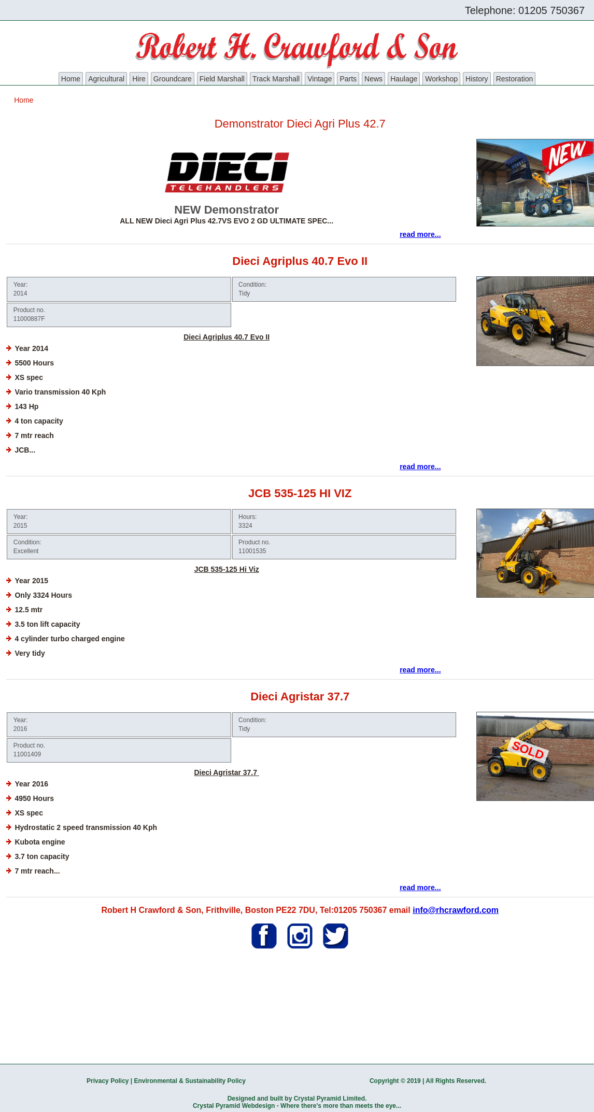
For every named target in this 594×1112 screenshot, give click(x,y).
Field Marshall (222, 79)
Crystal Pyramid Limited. (330, 1098)
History (476, 79)
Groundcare (172, 79)
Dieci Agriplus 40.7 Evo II (299, 261)
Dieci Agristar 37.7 (299, 696)
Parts (348, 79)
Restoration (514, 79)
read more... (420, 234)
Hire (139, 79)
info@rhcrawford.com (456, 910)
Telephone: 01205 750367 (525, 10)
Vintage (319, 79)
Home (70, 79)
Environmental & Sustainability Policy (190, 1081)
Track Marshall (276, 79)
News (373, 79)
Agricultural (106, 79)
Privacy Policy (108, 1081)
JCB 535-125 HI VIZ (299, 493)
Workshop (441, 79)
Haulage (403, 79)
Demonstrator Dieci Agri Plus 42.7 (300, 123)
